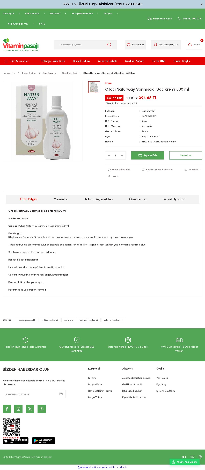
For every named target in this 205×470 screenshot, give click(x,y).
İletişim (92, 378)
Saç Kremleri (149, 111)
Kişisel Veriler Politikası (134, 397)
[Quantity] (115, 156)
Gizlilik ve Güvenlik (132, 384)
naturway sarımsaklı (26, 320)
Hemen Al (186, 155)
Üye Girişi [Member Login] (163, 44)
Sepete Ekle (147, 156)
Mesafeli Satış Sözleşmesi (136, 378)
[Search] (85, 44)
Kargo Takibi (95, 397)
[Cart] (194, 44)
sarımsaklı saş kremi (89, 320)
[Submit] (61, 394)
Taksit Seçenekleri (98, 199)
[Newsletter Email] (34, 394)
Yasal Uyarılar (174, 199)
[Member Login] (155, 45)
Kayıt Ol (173, 44)
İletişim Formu (95, 384)
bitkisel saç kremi (50, 320)
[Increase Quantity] (122, 156)
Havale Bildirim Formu (100, 391)
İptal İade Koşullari (132, 391)
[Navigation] (17, 61)
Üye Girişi (161, 384)
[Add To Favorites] (119, 170)
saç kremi (68, 320)
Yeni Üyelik (162, 378)
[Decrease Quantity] (108, 156)
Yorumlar (61, 199)
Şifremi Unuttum (165, 391)
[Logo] (21, 45)
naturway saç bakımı (113, 320)
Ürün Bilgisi (29, 199)
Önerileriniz (138, 199)
